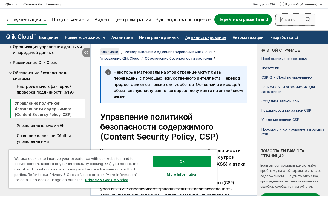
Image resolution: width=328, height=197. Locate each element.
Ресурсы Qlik (264, 4)
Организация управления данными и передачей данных (47, 49)
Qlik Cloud (21, 36)
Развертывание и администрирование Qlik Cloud (168, 52)
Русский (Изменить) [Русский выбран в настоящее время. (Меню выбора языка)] (301, 4)
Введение (48, 37)
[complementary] (292, 120)
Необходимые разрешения (284, 58)
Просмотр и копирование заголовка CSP (292, 131)
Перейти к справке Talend (243, 19)
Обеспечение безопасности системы (40, 75)
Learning (53, 4)
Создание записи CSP (280, 101)
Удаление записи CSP (280, 119)
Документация (24, 19)
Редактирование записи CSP (286, 110)
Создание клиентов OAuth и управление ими (44, 138)
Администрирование (205, 37)
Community (32, 4)
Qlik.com (12, 4)
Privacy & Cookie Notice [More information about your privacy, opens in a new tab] (46, 181)
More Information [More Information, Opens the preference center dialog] (167, 170)
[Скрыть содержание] (86, 52)
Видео (101, 19)
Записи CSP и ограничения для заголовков (288, 89)
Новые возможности (85, 37)
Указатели (270, 68)
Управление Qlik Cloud (119, 58)
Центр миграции (132, 19)
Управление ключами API (41, 125)
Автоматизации (248, 37)
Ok (167, 157)
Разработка (282, 37)
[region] (104, 167)
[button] (308, 19)
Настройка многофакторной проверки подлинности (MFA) (45, 89)
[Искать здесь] (295, 19)
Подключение (67, 19)
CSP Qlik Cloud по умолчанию (286, 77)
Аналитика (122, 37)
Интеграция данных (159, 37)
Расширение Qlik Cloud (35, 62)
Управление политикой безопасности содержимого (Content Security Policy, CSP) (43, 109)
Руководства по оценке (183, 19)
